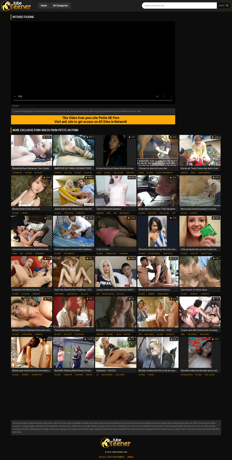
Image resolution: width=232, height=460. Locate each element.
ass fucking (124, 213)
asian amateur (204, 172)
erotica (127, 334)
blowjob (38, 172)
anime (141, 172)
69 (97, 374)
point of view (206, 253)
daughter (152, 213)
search (222, 5)
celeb (118, 334)
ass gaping (192, 334)
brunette (36, 294)
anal (109, 213)
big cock (68, 172)
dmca (130, 457)
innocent (130, 172)
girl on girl (118, 172)
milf (174, 213)
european (79, 374)
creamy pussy (111, 253)
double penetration (164, 172)
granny (151, 294)
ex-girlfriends (154, 253)
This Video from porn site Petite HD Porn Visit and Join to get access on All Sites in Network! (90, 120)
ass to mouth (72, 294)
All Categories (61, 5)
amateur (58, 172)
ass (115, 213)
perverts (25, 374)
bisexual (100, 334)
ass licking (204, 334)
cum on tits (68, 213)
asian (99, 172)
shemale (38, 334)
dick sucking (27, 334)
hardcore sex (163, 294)
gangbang (39, 253)
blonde (15, 106)
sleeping (193, 213)
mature (89, 374)
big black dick (108, 294)
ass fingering (107, 374)
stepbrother (37, 374)
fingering (123, 253)
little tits (194, 253)
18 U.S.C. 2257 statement (112, 457)
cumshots (80, 213)
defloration (69, 253)
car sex (151, 374)
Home (44, 5)
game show (167, 253)
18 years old (17, 172)
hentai (24, 213)
